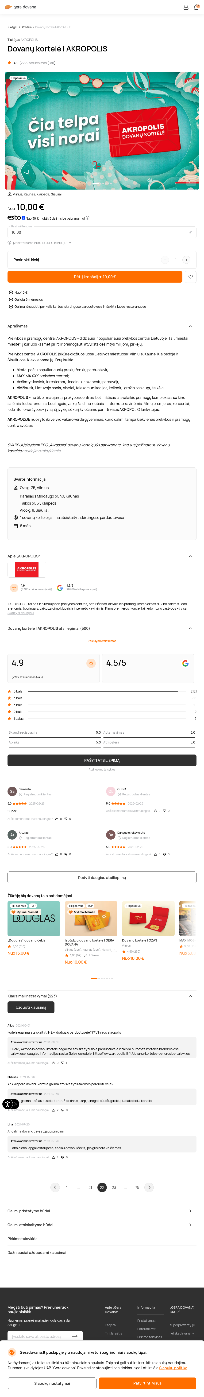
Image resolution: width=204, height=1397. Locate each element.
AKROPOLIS (29, 39)
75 (137, 1187)
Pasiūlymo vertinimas (102, 641)
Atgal (13, 27)
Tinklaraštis (113, 1333)
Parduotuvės (146, 1329)
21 (90, 1187)
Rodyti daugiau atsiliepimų (102, 877)
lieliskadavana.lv (182, 1333)
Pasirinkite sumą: (22, 226)
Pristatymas (146, 1320)
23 (114, 1187)
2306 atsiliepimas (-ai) (36, 589)
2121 (194, 691)
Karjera (110, 1325)
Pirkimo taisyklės (149, 1337)
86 (194, 698)
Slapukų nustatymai (52, 1383)
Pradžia (27, 27)
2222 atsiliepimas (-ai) (37, 63)
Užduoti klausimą (31, 1007)
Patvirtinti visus (147, 1383)
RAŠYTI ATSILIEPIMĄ (102, 760)
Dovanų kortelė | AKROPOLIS (53, 27)
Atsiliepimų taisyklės (102, 769)
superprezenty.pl (182, 1325)
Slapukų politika (173, 1367)
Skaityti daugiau (21, 613)
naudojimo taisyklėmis (41, 450)
